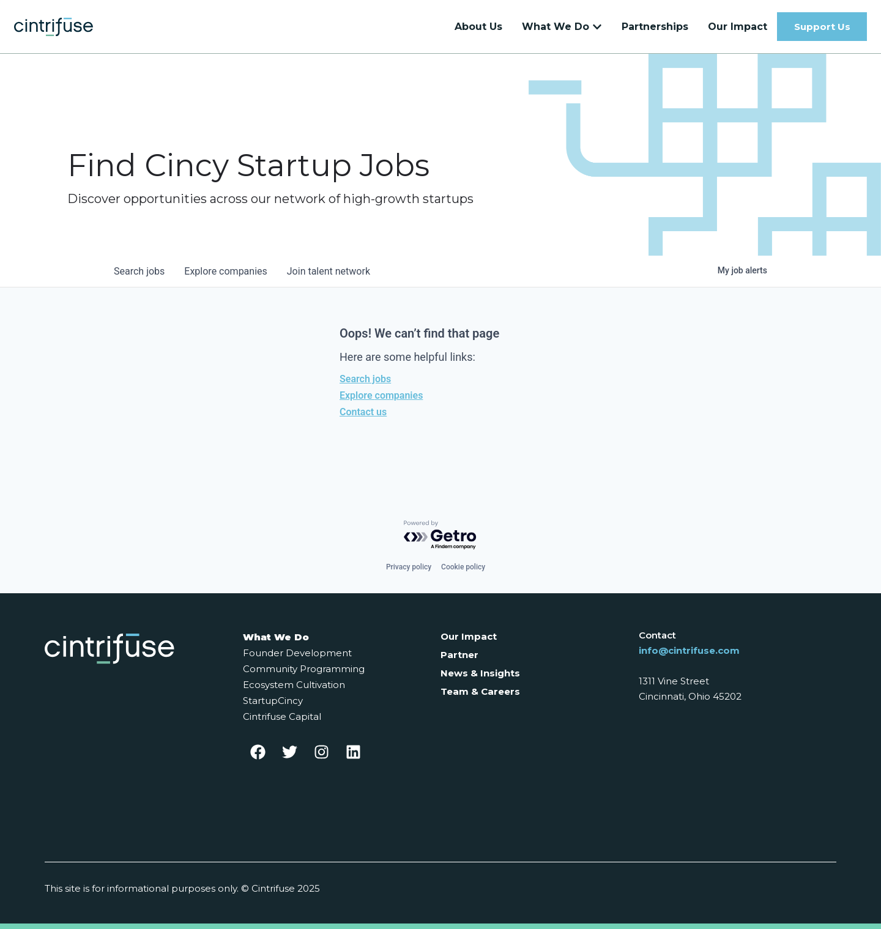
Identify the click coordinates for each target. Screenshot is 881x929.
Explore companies (381, 395)
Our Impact (469, 636)
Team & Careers (480, 691)
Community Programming (304, 669)
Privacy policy (408, 567)
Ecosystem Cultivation (294, 684)
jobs (139, 271)
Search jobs (365, 379)
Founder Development (297, 653)
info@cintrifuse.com (689, 650)
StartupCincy (273, 700)
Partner (459, 655)
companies (225, 271)
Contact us (363, 412)
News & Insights (480, 673)
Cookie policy (463, 567)
